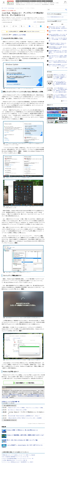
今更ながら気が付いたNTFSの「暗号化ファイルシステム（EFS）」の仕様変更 (24, 418)
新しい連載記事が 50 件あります (10, 405)
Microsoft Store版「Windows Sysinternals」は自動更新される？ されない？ (24, 415)
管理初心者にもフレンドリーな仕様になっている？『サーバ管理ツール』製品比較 (18, 455)
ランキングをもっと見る (62, 67)
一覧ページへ (64, 100)
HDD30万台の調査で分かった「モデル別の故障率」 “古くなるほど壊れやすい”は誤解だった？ (58, 52)
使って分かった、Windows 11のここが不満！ (17, 409)
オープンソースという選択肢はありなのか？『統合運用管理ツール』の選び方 (17, 462)
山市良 (35, 22)
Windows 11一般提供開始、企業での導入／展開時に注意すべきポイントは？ (25, 435)
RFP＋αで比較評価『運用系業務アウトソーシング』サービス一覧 (15, 456)
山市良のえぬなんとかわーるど (15, 394)
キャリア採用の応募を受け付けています (56, 16)
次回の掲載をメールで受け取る (8, 403)
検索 (66, 10)
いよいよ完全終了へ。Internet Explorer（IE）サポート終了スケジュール (24, 445)
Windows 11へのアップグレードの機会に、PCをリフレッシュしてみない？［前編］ (25, 407)
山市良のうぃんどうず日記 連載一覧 (10, 401)
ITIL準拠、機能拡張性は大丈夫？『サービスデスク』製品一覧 (14, 460)
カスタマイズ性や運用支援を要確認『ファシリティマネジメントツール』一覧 (17, 458)
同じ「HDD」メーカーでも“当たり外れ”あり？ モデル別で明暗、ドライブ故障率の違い (58, 39)
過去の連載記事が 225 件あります (10, 420)
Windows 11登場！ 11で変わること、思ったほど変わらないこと (22, 430)
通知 (16, 26)
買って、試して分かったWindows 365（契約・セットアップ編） (22, 440)
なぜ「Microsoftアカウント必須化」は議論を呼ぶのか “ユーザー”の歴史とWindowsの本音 (58, 57)
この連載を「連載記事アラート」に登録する (23, 383)
